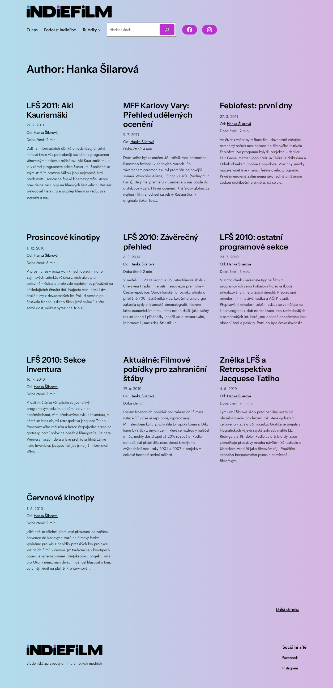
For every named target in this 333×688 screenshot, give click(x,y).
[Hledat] (167, 30)
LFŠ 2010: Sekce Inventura (56, 364)
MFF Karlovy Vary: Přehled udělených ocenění (157, 115)
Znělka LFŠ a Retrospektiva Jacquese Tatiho (250, 369)
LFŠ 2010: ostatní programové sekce (254, 242)
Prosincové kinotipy (63, 237)
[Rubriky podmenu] (99, 30)
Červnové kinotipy (60, 497)
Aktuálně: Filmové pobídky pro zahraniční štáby (165, 369)
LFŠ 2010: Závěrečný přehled (160, 242)
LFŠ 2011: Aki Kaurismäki (50, 110)
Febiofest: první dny (256, 105)
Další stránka (291, 609)
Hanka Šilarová (46, 132)
